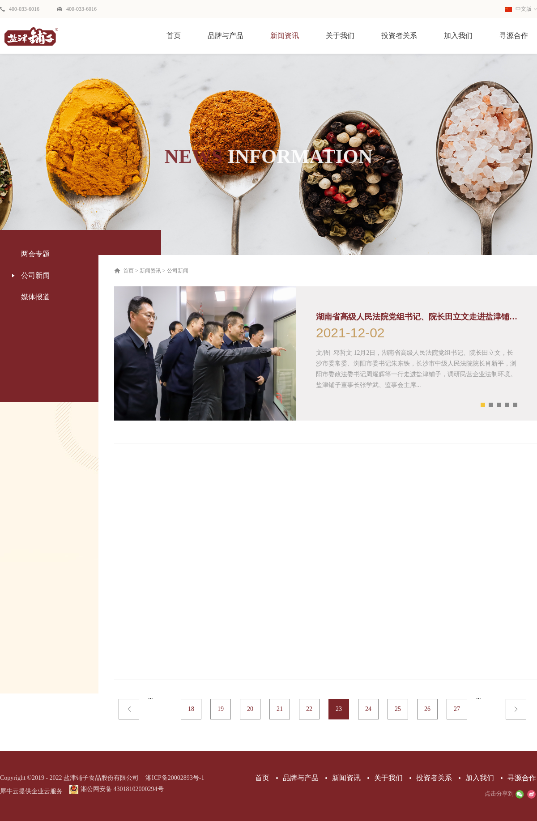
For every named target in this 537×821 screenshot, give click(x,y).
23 (339, 709)
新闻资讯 (150, 271)
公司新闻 (177, 271)
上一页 (129, 709)
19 (220, 709)
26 (427, 709)
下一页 (516, 709)
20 (250, 709)
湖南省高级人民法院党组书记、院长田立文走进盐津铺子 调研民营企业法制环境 (416, 316)
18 (191, 709)
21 (280, 709)
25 (398, 709)
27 (457, 709)
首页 (173, 35)
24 (368, 709)
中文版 (518, 9)
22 (309, 709)
